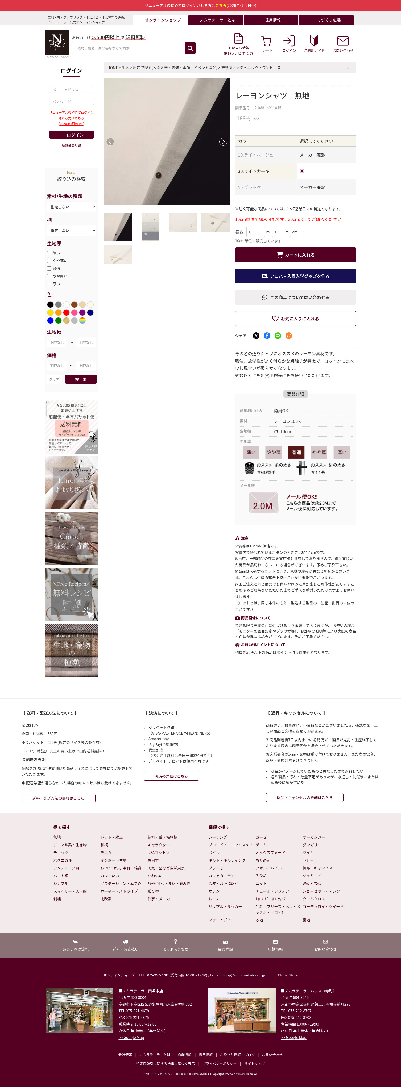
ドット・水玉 (112, 837)
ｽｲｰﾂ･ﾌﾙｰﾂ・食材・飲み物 (169, 883)
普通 (56, 268)
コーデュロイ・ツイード (323, 906)
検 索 (80, 379)
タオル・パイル (269, 868)
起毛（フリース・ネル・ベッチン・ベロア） (278, 909)
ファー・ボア (220, 919)
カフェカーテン (222, 875)
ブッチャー (218, 868)
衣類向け (228, 67)
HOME (113, 67)
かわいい (155, 875)
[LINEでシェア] (278, 335)
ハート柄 (60, 875)
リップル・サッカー (225, 906)
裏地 (306, 919)
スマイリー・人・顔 (70, 891)
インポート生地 (114, 860)
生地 (125, 67)
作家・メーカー (161, 898)
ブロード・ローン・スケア (231, 844)
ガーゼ (261, 837)
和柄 (104, 844)
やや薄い (60, 260)
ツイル (308, 852)
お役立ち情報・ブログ (237, 1054)
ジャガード (312, 875)
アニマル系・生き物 (70, 844)
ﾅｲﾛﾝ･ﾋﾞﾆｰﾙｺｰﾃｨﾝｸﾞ (271, 898)
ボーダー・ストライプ (119, 891)
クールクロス (314, 898)
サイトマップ (254, 1063)
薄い (56, 253)
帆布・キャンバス (318, 868)
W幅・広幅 (312, 883)
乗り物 (153, 891)
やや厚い (60, 276)
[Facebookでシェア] (267, 335)
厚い (56, 283)
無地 (57, 837)
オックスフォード (271, 852)
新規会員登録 (71, 145)
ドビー (308, 860)
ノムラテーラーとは (154, 1054)
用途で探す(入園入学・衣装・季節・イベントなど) (175, 67)
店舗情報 (185, 1054)
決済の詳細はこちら (171, 776)
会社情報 (125, 1054)
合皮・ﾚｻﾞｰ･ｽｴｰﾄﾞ (223, 883)
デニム (106, 852)
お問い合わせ (272, 1054)
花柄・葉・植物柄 (162, 837)
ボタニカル (62, 860)
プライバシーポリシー (219, 1063)
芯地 (259, 919)
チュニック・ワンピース (260, 67)
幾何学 (153, 860)
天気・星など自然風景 (166, 868)
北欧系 (106, 898)
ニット (261, 883)
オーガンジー (314, 837)
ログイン (75, 135)
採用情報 (206, 1054)
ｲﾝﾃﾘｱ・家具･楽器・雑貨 (121, 868)
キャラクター (159, 844)
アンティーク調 (66, 868)
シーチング (218, 837)
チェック (60, 852)
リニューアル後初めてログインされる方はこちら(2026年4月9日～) (71, 118)
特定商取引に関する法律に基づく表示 (165, 1063)
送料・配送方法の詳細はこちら (58, 798)
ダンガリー (312, 844)
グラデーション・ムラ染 (121, 883)
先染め (261, 875)
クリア (54, 379)
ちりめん (263, 860)
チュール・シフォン (272, 891)
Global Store (287, 974)
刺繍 (57, 898)
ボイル (214, 852)
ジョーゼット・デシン (321, 891)
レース (214, 898)
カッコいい (110, 875)
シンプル (60, 883)
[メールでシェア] (289, 335)
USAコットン (159, 852)
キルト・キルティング (227, 860)
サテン (214, 891)
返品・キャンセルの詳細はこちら (305, 797)
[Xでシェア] (256, 335)
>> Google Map (131, 1037)
